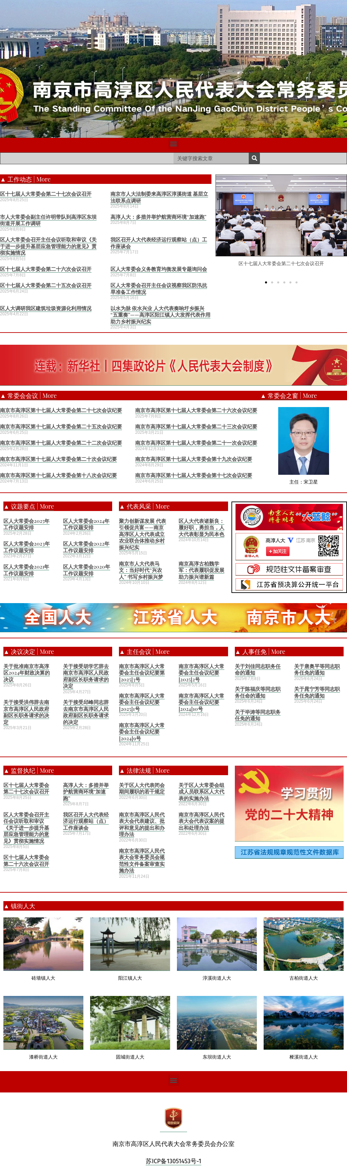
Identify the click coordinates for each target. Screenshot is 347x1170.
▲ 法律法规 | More (144, 770)
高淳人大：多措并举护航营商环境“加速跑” (158, 216)
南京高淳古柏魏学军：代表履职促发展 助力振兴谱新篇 (201, 570)
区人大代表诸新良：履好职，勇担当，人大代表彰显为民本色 (201, 527)
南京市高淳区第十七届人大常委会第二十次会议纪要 (58, 458)
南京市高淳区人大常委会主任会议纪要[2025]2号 (201, 673)
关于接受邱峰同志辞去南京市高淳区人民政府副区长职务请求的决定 (86, 712)
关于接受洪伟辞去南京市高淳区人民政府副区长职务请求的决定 (26, 712)
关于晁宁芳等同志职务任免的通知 (317, 692)
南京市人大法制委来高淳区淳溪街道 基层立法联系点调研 (159, 197)
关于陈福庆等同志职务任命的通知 (258, 692)
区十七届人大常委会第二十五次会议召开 (45, 285)
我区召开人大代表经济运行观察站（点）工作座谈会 (158, 243)
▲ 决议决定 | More (28, 651)
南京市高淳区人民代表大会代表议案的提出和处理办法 (201, 821)
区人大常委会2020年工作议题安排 (86, 570)
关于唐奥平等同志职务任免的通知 (317, 669)
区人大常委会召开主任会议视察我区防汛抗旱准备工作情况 (158, 288)
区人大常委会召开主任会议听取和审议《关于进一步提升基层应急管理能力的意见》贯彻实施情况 (48, 246)
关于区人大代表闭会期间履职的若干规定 (142, 788)
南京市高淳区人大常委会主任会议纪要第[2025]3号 (142, 673)
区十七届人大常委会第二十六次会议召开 (45, 268)
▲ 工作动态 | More (25, 179)
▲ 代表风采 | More (144, 506)
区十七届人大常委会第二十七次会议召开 (45, 193)
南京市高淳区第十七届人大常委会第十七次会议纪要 (193, 475)
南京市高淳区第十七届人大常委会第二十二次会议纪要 (61, 442)
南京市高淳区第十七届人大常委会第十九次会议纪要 (193, 458)
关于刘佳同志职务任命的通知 (258, 669)
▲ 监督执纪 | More (28, 770)
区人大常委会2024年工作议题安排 (86, 524)
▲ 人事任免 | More (260, 651)
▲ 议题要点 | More (28, 506)
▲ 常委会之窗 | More (288, 395)
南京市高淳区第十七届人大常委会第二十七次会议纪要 (61, 410)
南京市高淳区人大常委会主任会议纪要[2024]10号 (201, 702)
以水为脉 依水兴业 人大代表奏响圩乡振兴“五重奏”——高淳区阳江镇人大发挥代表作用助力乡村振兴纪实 (160, 315)
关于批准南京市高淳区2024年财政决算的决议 (26, 673)
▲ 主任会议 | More (144, 651)
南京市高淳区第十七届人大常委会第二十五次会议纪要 (61, 426)
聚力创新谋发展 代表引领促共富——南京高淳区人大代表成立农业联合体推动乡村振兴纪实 (142, 534)
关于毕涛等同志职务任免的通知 (258, 715)
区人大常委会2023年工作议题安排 (26, 547)
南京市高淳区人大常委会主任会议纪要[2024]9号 (142, 732)
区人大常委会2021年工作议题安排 (26, 570)
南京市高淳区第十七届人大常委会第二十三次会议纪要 (196, 426)
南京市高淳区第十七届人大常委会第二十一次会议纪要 (196, 442)
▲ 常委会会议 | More (28, 395)
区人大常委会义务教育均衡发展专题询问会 (158, 268)
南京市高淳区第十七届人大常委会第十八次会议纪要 (58, 475)
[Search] (254, 158)
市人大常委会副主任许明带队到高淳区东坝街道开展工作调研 (48, 220)
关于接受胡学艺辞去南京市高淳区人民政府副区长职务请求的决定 (86, 676)
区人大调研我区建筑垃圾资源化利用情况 (45, 308)
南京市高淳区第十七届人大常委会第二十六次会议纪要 (196, 410)
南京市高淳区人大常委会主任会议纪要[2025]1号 (142, 702)
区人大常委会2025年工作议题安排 (26, 524)
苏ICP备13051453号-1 (173, 1161)
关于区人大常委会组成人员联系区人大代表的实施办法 (201, 792)
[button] (173, 143)
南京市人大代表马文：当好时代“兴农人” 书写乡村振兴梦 (141, 570)
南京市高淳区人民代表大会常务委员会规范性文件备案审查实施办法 (142, 860)
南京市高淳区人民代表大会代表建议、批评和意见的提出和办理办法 (142, 824)
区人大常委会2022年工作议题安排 (86, 547)
